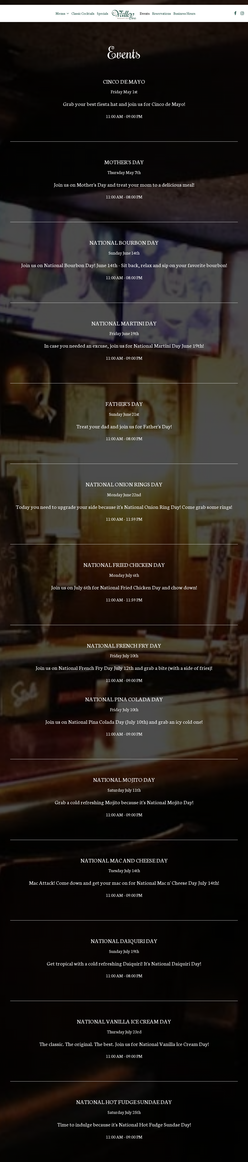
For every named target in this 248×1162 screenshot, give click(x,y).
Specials (102, 13)
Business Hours (184, 13)
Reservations (161, 13)
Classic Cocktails (82, 13)
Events (145, 13)
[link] (124, 13)
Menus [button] (62, 13)
